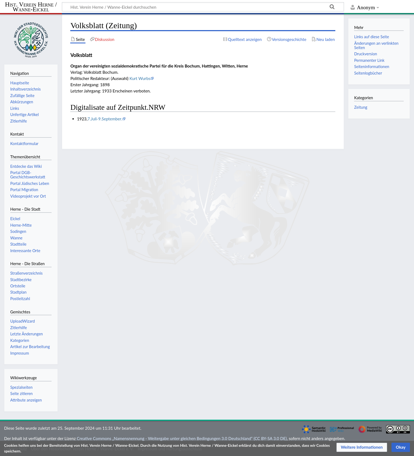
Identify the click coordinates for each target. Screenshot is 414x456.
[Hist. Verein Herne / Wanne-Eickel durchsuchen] (203, 6)
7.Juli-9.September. (104, 118)
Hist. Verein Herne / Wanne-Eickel (31, 7)
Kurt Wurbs (139, 78)
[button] (361, 447)
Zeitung (360, 107)
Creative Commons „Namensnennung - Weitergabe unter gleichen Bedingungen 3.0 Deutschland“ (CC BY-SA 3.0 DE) (182, 438)
